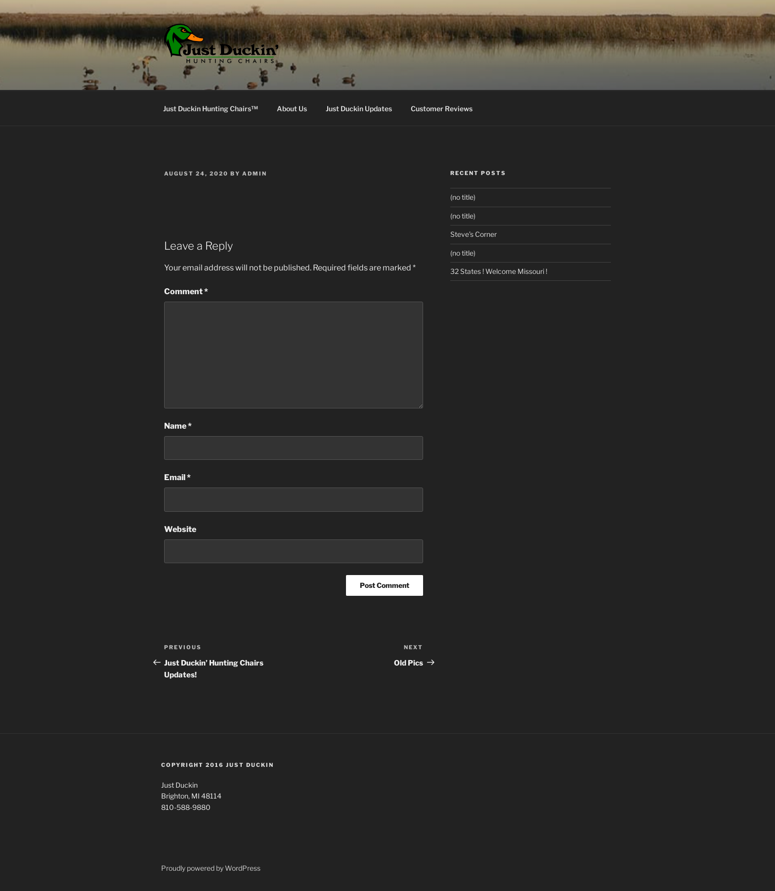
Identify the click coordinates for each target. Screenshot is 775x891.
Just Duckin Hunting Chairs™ (210, 108)
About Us (292, 108)
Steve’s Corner (473, 234)
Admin (254, 173)
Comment (186, 291)
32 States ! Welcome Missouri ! (498, 271)
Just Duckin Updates (359, 108)
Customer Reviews (442, 108)
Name (178, 426)
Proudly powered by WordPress (210, 868)
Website (180, 529)
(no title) (462, 197)
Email (177, 477)
